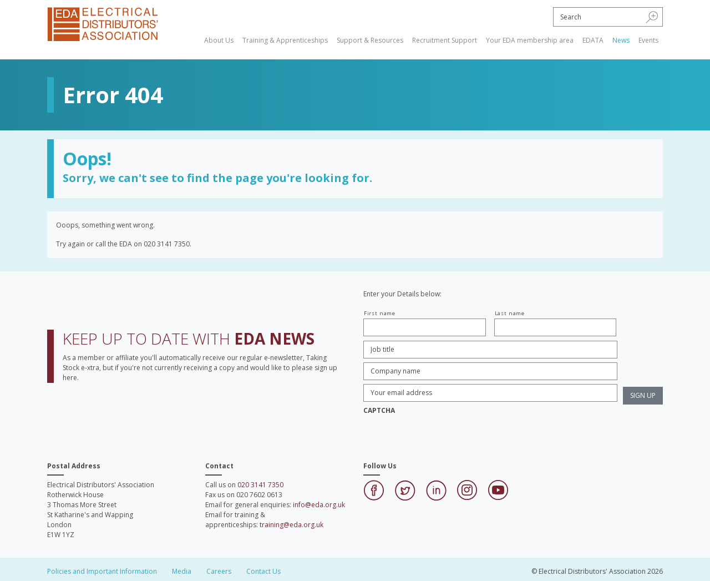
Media (181, 571)
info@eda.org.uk (319, 504)
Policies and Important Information (102, 571)
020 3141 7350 (260, 484)
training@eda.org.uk (291, 524)
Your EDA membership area (530, 40)
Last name (510, 313)
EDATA (593, 40)
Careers (218, 571)
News (621, 40)
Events (648, 40)
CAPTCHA (379, 410)
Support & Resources (370, 40)
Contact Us (263, 571)
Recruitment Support (444, 40)
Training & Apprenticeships (285, 40)
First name (379, 313)
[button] (652, 16)
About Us (219, 40)
